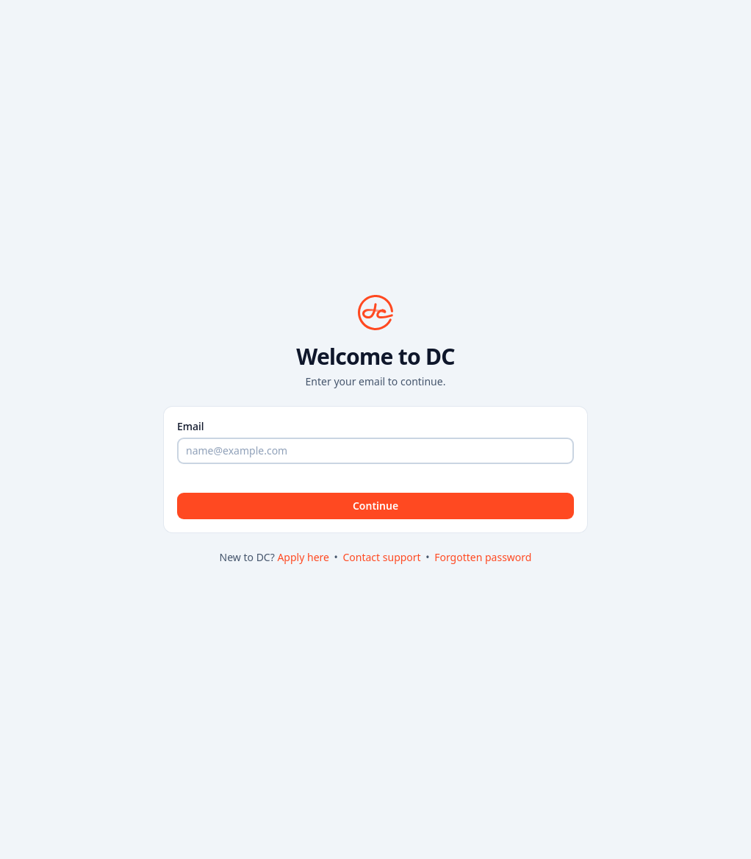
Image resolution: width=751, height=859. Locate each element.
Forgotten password (482, 557)
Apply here (304, 557)
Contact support (382, 557)
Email (190, 426)
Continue (375, 506)
